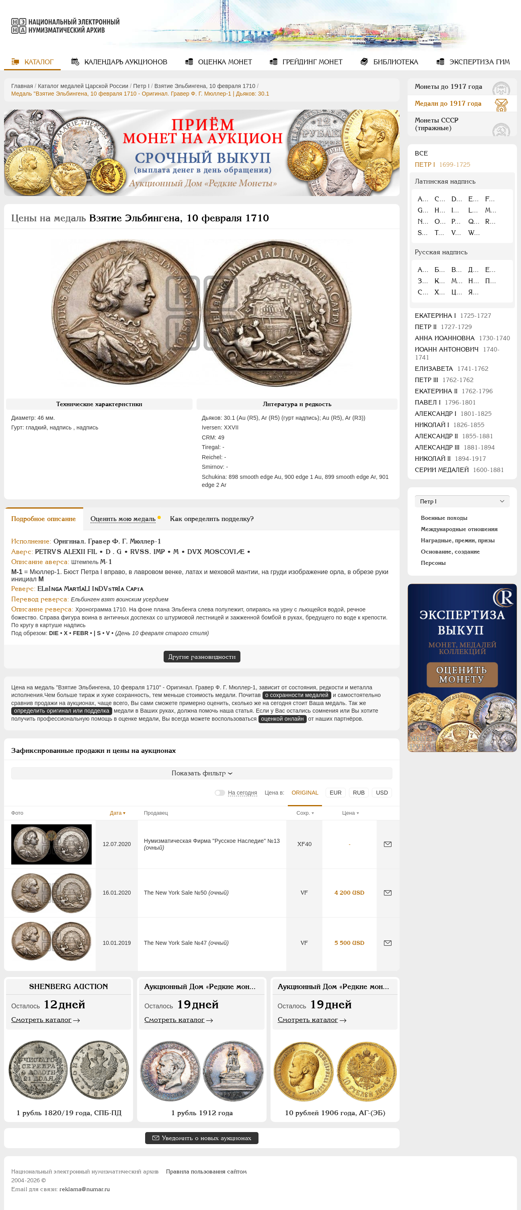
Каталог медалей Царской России (83, 86)
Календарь (124, 62)
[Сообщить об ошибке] (388, 844)
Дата (116, 813)
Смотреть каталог (41, 1020)
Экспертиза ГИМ (478, 62)
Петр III (444, 379)
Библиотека (394, 62)
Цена (348, 813)
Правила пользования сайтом (206, 1171)
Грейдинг (312, 62)
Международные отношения (459, 529)
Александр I (453, 413)
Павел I (445, 402)
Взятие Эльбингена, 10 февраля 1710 (204, 86)
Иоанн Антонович (457, 353)
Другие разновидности (202, 656)
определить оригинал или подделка (61, 710)
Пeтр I (141, 86)
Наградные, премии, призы (458, 540)
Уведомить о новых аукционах (206, 1137)
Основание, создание (450, 551)
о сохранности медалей (296, 695)
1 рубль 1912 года (202, 1113)
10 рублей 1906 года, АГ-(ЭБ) (335, 1113)
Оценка (224, 62)
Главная (22, 86)
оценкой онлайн (282, 718)
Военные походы (444, 518)
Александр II (454, 436)
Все (421, 153)
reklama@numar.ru (84, 1189)
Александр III (455, 447)
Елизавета (451, 368)
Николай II (450, 458)
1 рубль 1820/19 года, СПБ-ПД (68, 1113)
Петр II (443, 326)
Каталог (38, 62)
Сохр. (303, 813)
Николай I (449, 424)
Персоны (433, 563)
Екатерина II (454, 391)
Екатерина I (453, 315)
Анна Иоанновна (462, 338)
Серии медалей (459, 469)
